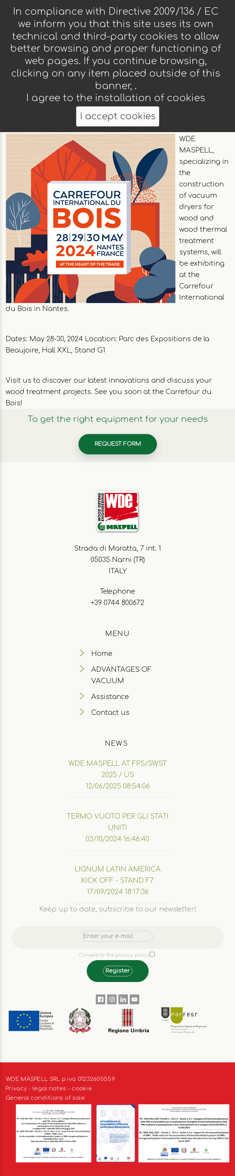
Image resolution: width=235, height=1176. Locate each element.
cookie (82, 1088)
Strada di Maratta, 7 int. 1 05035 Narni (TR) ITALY (117, 560)
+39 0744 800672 (117, 602)
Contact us (110, 712)
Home (101, 653)
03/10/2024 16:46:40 (117, 839)
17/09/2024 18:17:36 (118, 892)
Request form (118, 444)
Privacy (16, 1088)
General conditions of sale (45, 1098)
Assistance (110, 696)
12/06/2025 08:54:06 (118, 786)
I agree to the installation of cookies (115, 98)
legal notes (49, 1088)
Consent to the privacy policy (114, 955)
